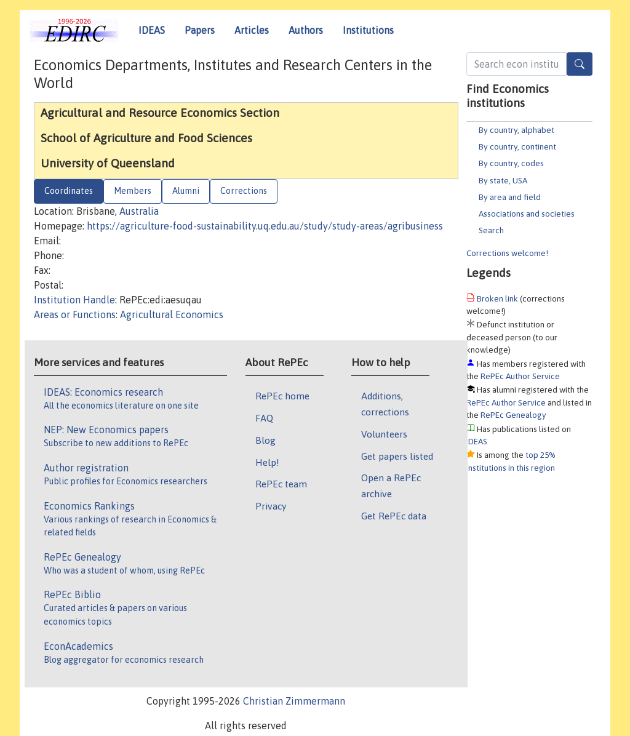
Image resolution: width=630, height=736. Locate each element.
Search (491, 230)
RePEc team (281, 483)
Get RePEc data (393, 515)
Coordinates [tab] (68, 191)
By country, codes (511, 163)
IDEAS (151, 30)
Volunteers (384, 433)
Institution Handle (74, 299)
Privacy (270, 505)
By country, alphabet (516, 130)
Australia (139, 211)
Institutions (368, 30)
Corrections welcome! (507, 253)
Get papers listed (397, 456)
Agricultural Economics (171, 314)
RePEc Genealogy (513, 415)
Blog (265, 440)
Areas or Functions (75, 314)
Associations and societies (527, 213)
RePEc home (282, 395)
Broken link (497, 298)
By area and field (510, 197)
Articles (251, 30)
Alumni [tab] (185, 191)
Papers (200, 30)
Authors (306, 30)
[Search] (579, 64)
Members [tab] (132, 191)
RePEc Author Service (520, 376)
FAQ (264, 417)
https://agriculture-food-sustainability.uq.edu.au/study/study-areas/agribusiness (265, 225)
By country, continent (517, 146)
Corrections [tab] (243, 191)
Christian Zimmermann (294, 700)
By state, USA (503, 180)
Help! (267, 462)
